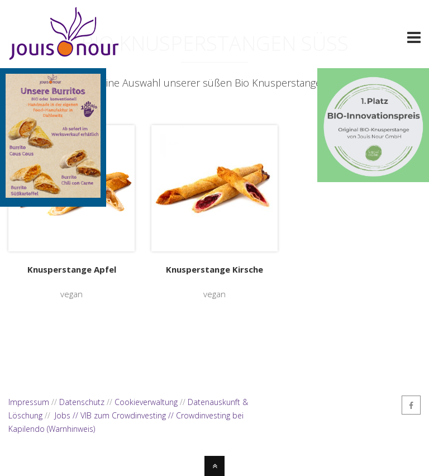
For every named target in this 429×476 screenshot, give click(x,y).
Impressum (28, 402)
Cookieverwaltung (146, 402)
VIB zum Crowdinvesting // (128, 415)
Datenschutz (81, 402)
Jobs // (67, 415)
